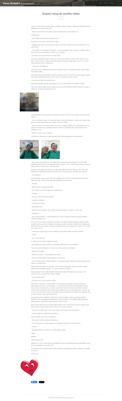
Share (34, 382)
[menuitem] (112, 3)
